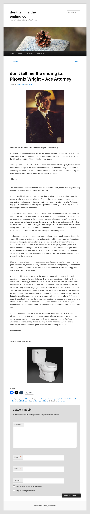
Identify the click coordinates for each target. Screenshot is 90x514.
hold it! (19, 401)
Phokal (29, 84)
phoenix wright (36, 401)
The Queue (40, 54)
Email (17, 468)
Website (17, 480)
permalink (61, 401)
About (20, 54)
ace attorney (42, 399)
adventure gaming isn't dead (56, 399)
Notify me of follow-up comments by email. (29, 486)
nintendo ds (26, 401)
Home (12, 54)
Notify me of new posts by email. (26, 491)
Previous (14, 61)
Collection (29, 54)
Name (17, 457)
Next (77, 61)
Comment (18, 425)
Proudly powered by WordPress (45, 506)
